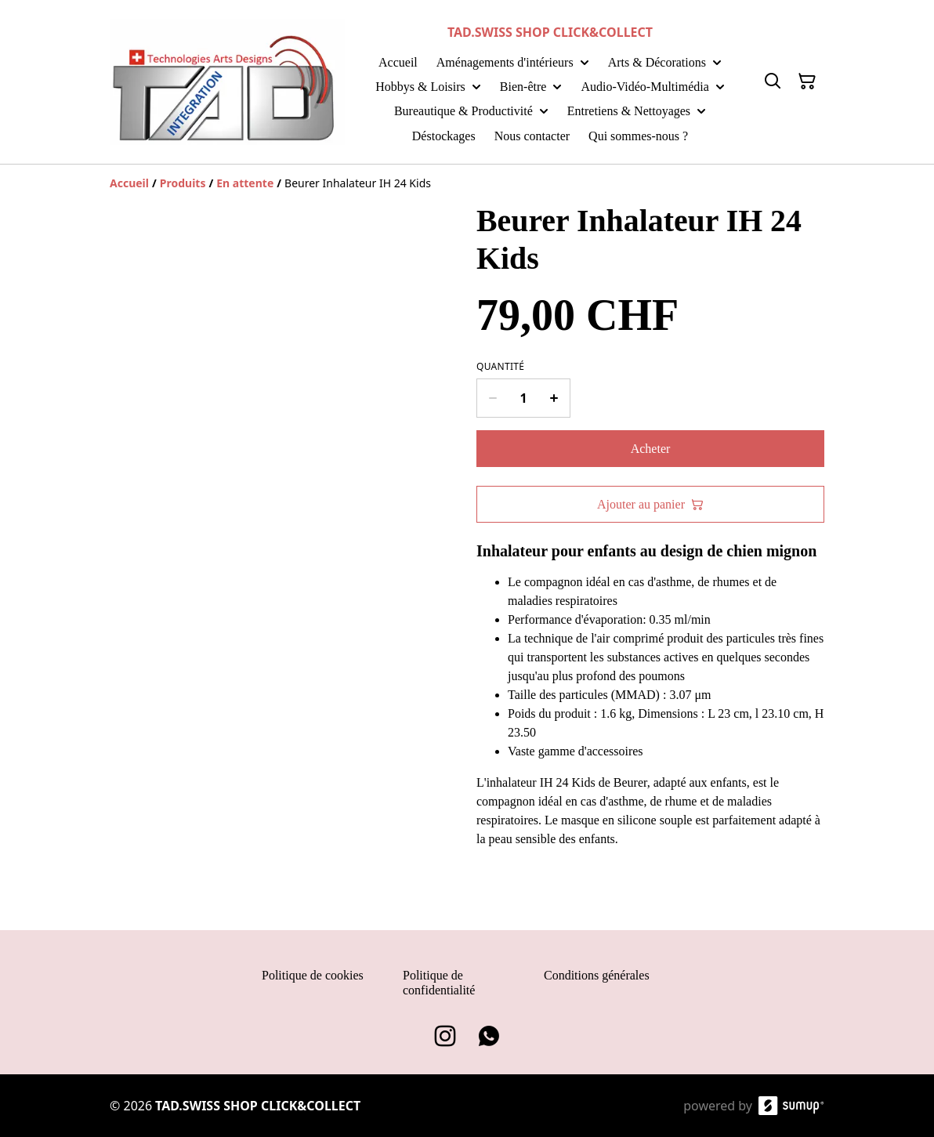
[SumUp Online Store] (791, 1105)
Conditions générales (597, 975)
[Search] (772, 81)
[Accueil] (129, 183)
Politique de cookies (313, 975)
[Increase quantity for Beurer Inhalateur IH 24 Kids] (554, 398)
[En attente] (244, 183)
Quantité (500, 366)
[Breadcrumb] (467, 183)
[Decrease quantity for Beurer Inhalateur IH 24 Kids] (492, 398)
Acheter (651, 448)
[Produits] (183, 183)
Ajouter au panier (650, 504)
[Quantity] (523, 398)
